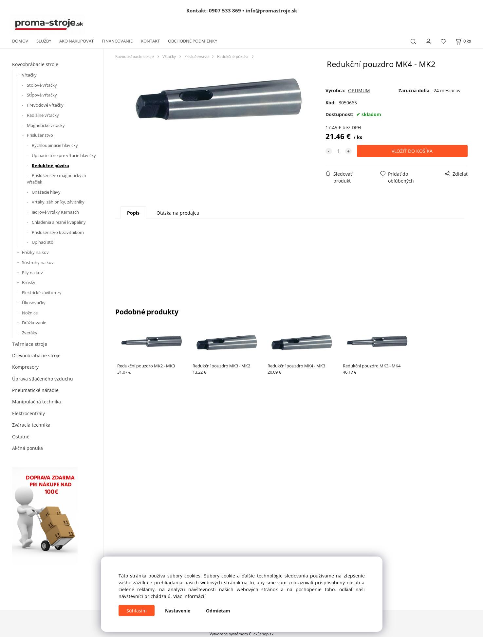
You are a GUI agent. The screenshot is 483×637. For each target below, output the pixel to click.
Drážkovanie (34, 323)
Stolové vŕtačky (42, 85)
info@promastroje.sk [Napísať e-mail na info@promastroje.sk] (271, 10)
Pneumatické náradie (35, 390)
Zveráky (29, 333)
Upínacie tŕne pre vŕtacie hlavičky (64, 155)
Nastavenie (177, 611)
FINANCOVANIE (117, 41)
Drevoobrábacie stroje (36, 355)
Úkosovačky (34, 303)
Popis (133, 213)
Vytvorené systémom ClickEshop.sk (241, 633)
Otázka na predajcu (178, 213)
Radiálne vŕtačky (43, 115)
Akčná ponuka (27, 448)
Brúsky (28, 282)
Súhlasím (136, 611)
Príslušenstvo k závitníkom (58, 232)
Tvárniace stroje (29, 344)
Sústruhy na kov (38, 262)
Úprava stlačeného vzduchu (42, 379)
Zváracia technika (31, 425)
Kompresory (25, 367)
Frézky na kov (35, 252)
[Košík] (463, 41)
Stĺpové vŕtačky (42, 95)
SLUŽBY (43, 41)
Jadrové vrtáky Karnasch (55, 212)
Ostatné (20, 437)
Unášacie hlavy (46, 192)
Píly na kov (32, 272)
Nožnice (30, 313)
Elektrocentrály (28, 413)
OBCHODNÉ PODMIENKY (192, 41)
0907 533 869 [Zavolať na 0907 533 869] (225, 10)
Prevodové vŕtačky (45, 105)
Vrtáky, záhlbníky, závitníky (58, 202)
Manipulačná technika (36, 401)
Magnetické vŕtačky (46, 125)
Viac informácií (189, 596)
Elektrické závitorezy (42, 292)
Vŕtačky (29, 75)
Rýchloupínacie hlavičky (55, 145)
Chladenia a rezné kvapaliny (59, 222)
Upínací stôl (43, 242)
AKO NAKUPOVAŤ (76, 41)
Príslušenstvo (40, 135)
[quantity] (338, 151)
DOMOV (20, 41)
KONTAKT (150, 41)
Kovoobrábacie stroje (35, 64)
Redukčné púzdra (50, 165)
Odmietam (218, 611)
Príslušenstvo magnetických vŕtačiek (56, 178)
